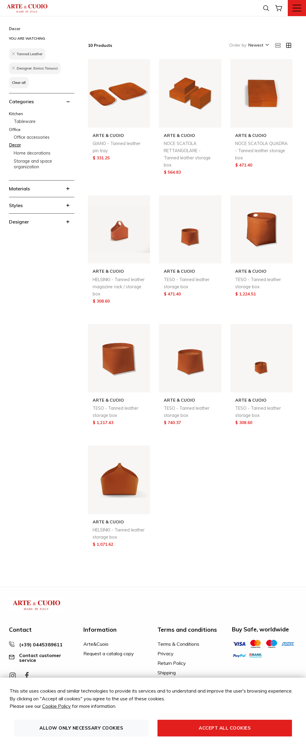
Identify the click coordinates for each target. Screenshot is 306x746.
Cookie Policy (56, 706)
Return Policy (171, 663)
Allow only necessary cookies (81, 728)
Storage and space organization (33, 163)
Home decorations (32, 153)
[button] (258, 45)
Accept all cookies (225, 728)
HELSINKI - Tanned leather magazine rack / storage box (119, 287)
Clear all (19, 82)
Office (15, 129)
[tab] (41, 101)
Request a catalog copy (108, 653)
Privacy (165, 653)
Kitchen (16, 113)
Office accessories (32, 137)
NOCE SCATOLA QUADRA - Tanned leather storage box (261, 151)
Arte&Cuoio (95, 644)
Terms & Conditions (178, 644)
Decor (15, 145)
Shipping (166, 672)
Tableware (25, 121)
